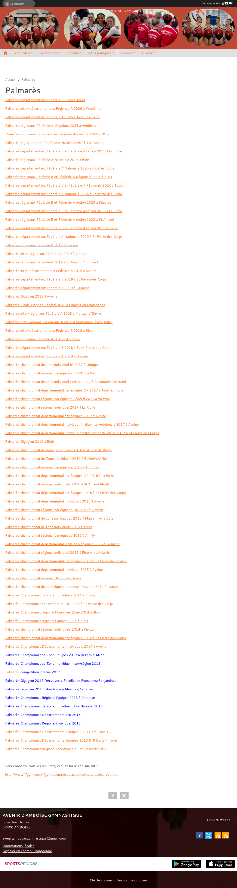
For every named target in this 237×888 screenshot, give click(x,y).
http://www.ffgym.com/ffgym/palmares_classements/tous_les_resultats (61, 774)
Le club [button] (73, 53)
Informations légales (18, 845)
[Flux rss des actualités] (218, 835)
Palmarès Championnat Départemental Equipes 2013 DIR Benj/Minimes (61, 740)
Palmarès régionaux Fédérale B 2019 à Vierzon (41, 245)
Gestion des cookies (132, 880)
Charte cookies (101, 880)
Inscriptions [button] (49, 53)
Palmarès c (13, 672)
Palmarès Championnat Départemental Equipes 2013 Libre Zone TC (58, 731)
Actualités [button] (22, 53)
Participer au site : (217, 3)
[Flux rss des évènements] (225, 835)
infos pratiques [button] (99, 53)
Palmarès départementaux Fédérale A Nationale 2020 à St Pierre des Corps (64, 236)
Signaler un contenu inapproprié (27, 851)
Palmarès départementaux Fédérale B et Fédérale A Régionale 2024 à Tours (64, 185)
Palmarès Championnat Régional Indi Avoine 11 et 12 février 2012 (56, 748)
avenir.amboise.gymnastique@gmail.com (34, 838)
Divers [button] (147, 53)
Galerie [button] (126, 53)
